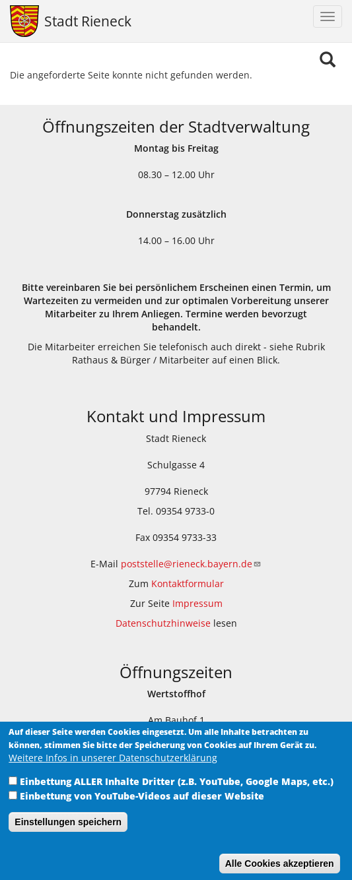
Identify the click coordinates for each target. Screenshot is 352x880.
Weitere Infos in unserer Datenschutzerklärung (113, 768)
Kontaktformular (187, 583)
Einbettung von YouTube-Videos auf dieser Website (142, 806)
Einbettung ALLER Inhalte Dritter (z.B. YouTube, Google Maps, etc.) (177, 792)
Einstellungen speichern (68, 832)
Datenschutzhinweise (163, 623)
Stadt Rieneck (87, 21)
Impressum (197, 603)
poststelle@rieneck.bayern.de (191, 563)
